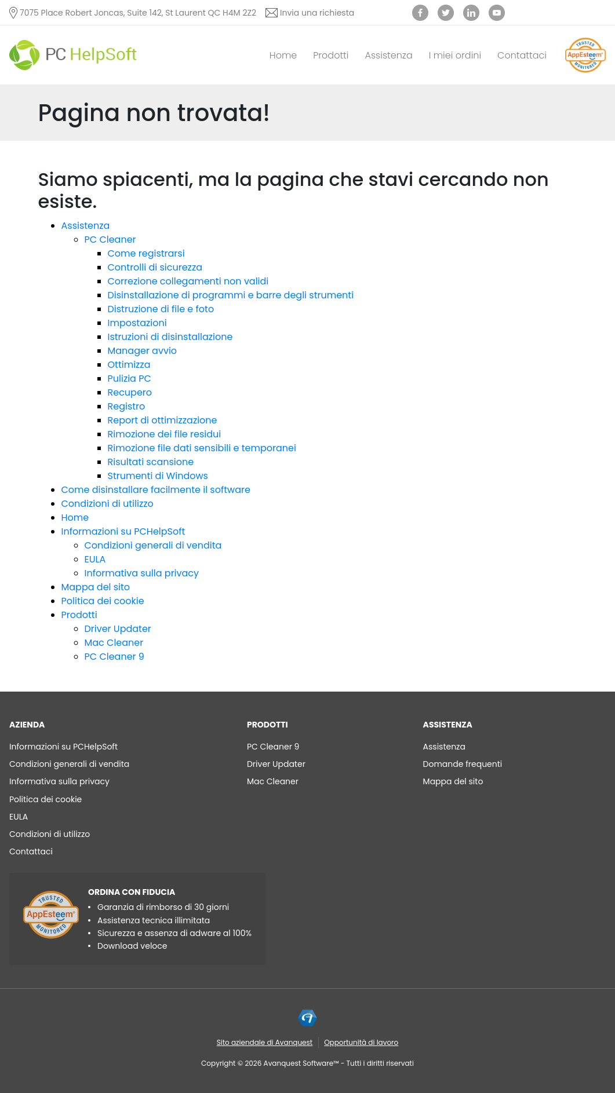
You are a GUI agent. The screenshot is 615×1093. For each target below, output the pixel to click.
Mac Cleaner (114, 642)
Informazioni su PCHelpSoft (123, 531)
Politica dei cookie (102, 601)
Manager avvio (142, 350)
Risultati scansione (151, 462)
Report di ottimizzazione (162, 420)
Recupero (130, 392)
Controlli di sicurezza (155, 267)
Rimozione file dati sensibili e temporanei (202, 448)
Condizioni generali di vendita (153, 545)
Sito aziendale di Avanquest (264, 1042)
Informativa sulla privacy (142, 573)
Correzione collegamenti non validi (188, 281)
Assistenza (388, 55)
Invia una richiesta (317, 13)
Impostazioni (137, 323)
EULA (95, 559)
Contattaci (522, 55)
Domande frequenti (463, 764)
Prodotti (330, 55)
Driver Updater (118, 628)
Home (283, 55)
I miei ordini (455, 55)
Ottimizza (129, 364)
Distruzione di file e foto (161, 309)
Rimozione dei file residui (164, 434)
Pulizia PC (129, 378)
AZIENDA (27, 724)
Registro (126, 406)
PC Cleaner (110, 239)
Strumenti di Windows (158, 475)
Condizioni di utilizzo (107, 503)
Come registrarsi (146, 253)
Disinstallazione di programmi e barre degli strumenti (231, 295)
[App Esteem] (585, 72)
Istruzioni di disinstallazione (170, 336)
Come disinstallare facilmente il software (155, 489)
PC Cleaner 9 (114, 656)
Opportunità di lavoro (361, 1042)
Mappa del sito (95, 587)
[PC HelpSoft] (73, 55)
